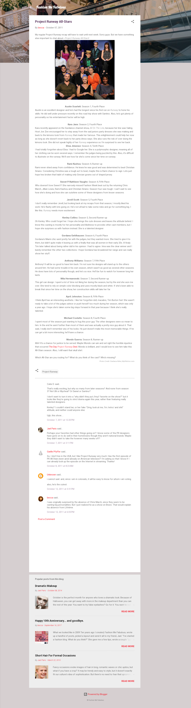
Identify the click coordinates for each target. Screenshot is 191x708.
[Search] (160, 8)
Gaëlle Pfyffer (54, 451)
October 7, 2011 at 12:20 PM (60, 420)
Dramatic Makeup (46, 585)
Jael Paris (52, 428)
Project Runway (50, 371)
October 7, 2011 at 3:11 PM (60, 443)
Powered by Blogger (95, 694)
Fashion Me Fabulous (51, 7)
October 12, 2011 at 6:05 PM (60, 512)
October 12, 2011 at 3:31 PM (60, 489)
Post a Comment (46, 519)
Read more (127, 611)
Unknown (51, 474)
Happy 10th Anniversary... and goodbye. (59, 620)
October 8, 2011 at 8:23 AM (60, 466)
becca (50, 497)
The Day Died (63, 346)
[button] (132, 22)
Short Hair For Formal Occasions (55, 655)
